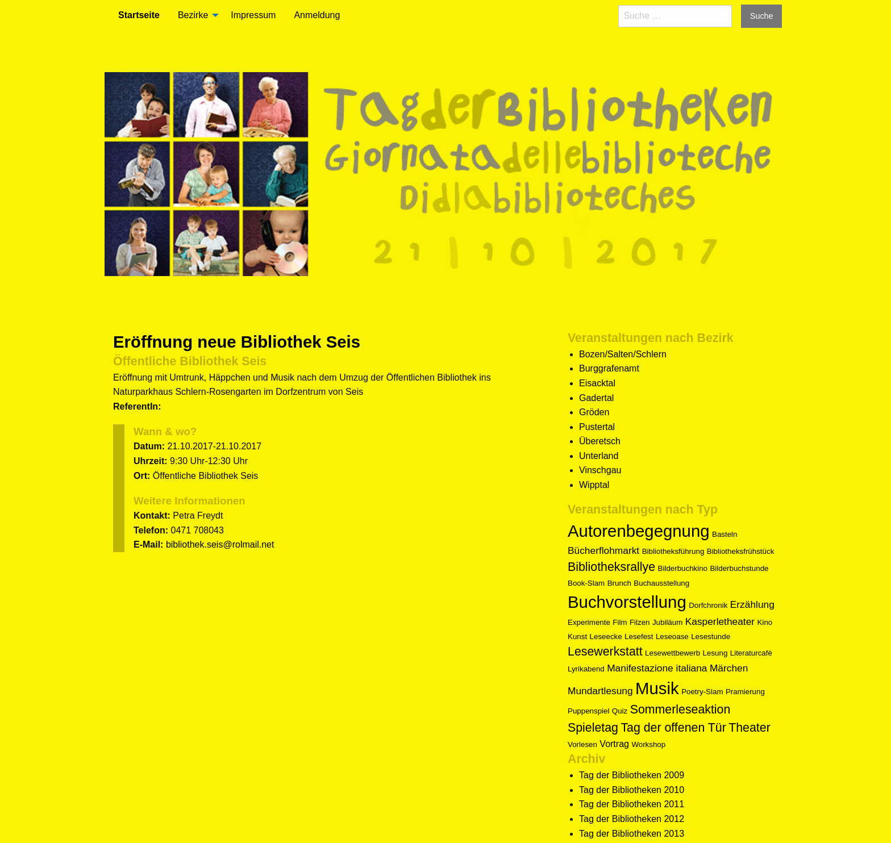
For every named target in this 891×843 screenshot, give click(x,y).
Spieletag (593, 728)
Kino (765, 622)
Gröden (594, 412)
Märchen (729, 668)
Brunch (619, 583)
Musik (657, 688)
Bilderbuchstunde (739, 568)
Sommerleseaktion (680, 709)
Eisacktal (597, 383)
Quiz (619, 711)
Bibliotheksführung (673, 551)
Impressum (253, 15)
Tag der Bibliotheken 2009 (631, 775)
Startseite (139, 15)
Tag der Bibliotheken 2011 (631, 804)
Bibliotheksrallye (611, 567)
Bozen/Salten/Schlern (623, 354)
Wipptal (594, 485)
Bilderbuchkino (682, 568)
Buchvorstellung (627, 601)
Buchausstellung (661, 583)
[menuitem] (139, 15)
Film (620, 622)
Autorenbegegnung (639, 530)
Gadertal (596, 398)
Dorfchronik (708, 605)
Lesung (715, 653)
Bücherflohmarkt (603, 550)
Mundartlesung (600, 690)
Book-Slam (586, 583)
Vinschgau (600, 470)
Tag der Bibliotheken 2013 (631, 833)
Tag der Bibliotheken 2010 (631, 790)
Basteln (724, 534)
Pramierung (745, 691)
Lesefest (638, 636)
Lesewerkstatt (605, 651)
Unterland (598, 456)
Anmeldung (317, 15)
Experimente (589, 622)
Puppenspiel (588, 711)
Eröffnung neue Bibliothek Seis (236, 341)
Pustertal (597, 427)
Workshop (648, 744)
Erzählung (752, 604)
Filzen (640, 622)
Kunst (577, 636)
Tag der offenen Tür (673, 728)
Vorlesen (582, 744)
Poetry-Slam (702, 691)
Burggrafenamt (609, 368)
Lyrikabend (586, 669)
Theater (749, 728)
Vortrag (614, 744)
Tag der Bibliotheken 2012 (631, 819)
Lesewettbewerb (672, 653)
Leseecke (606, 636)
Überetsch (600, 441)
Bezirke (193, 15)
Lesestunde (710, 636)
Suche (761, 15)
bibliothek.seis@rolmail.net (220, 544)
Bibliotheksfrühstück (741, 551)
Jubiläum (667, 622)
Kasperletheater (720, 621)
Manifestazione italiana (657, 668)
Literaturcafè (751, 653)
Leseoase (672, 636)
